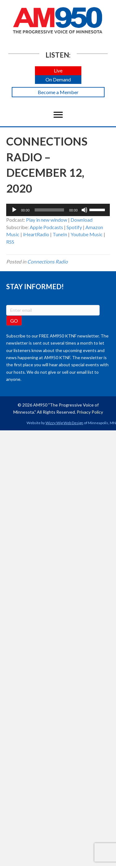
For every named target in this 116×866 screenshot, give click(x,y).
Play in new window (46, 220)
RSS (10, 242)
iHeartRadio (36, 234)
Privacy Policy (90, 412)
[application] (58, 210)
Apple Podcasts (46, 227)
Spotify (74, 227)
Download (81, 220)
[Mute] (84, 210)
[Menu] (58, 115)
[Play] (14, 210)
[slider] (49, 209)
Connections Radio (47, 261)
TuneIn (60, 234)
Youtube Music (87, 234)
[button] (58, 70)
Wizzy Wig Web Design (64, 422)
